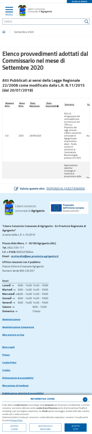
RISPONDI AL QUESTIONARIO (65, 188)
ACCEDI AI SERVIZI (79, 1)
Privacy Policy (17, 420)
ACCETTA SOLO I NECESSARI (45, 427)
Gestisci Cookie (14, 427)
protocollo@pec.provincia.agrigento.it (35, 256)
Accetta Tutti (75, 427)
